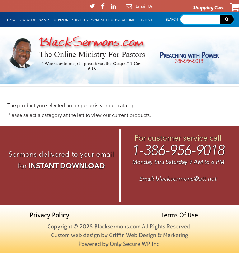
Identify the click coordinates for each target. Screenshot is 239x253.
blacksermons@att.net (186, 179)
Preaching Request (133, 20)
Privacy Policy (49, 215)
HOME (12, 20)
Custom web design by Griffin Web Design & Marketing (119, 235)
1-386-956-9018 (178, 150)
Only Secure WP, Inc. (135, 243)
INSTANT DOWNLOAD (67, 165)
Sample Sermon (54, 20)
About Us (79, 20)
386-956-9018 (189, 61)
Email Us (144, 6)
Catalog (28, 20)
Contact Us (102, 20)
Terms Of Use (179, 215)
